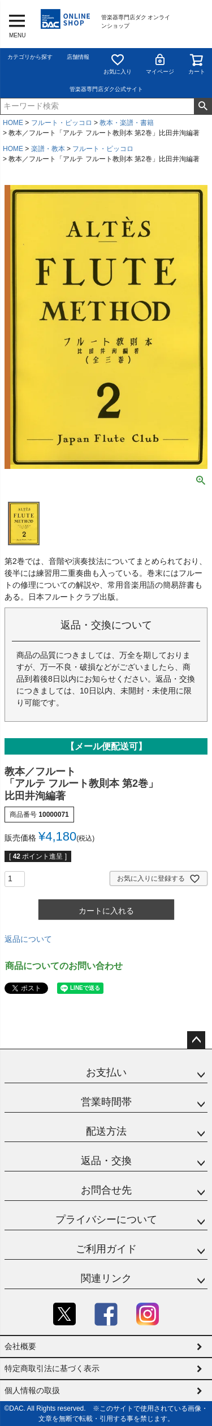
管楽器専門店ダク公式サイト (106, 89)
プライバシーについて (106, 1219)
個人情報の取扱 (32, 1390)
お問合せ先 (106, 1190)
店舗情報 (78, 57)
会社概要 (20, 1346)
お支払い (106, 1072)
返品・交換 (106, 1160)
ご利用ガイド (106, 1249)
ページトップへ (196, 1040)
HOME (13, 123)
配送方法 (106, 1131)
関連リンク (106, 1278)
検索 (202, 106)
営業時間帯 (106, 1102)
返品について (28, 939)
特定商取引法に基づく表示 (52, 1368)
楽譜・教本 (48, 149)
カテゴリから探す (30, 57)
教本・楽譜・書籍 (126, 123)
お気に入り (117, 64)
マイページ (160, 64)
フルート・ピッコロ (61, 123)
